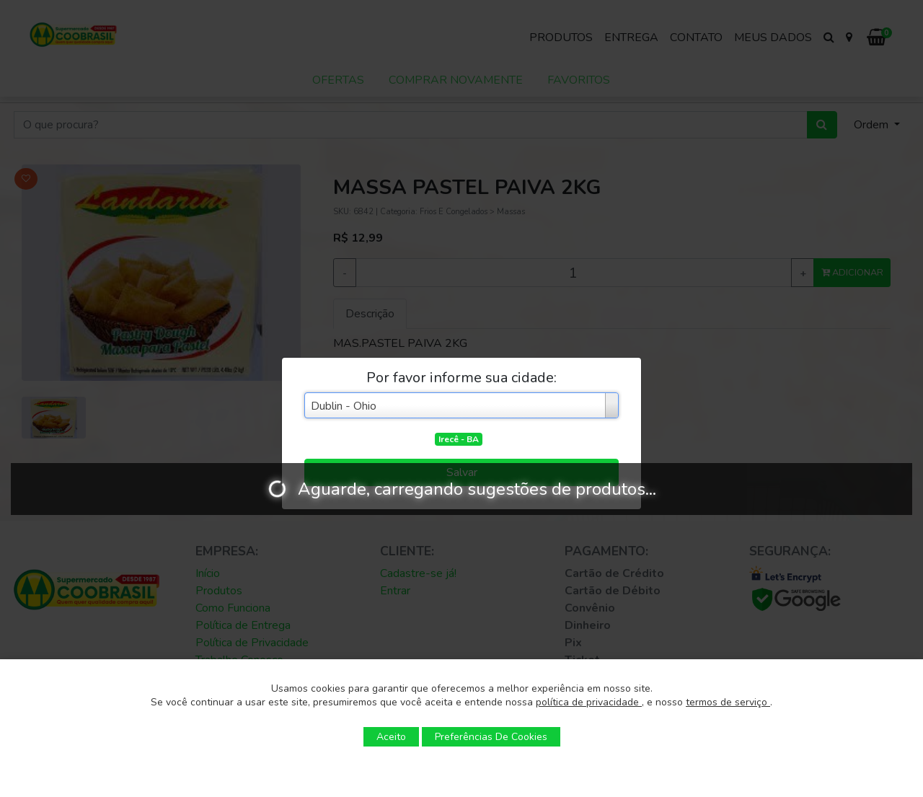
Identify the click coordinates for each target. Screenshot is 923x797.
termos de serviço (728, 702)
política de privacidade (589, 702)
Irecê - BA (458, 439)
